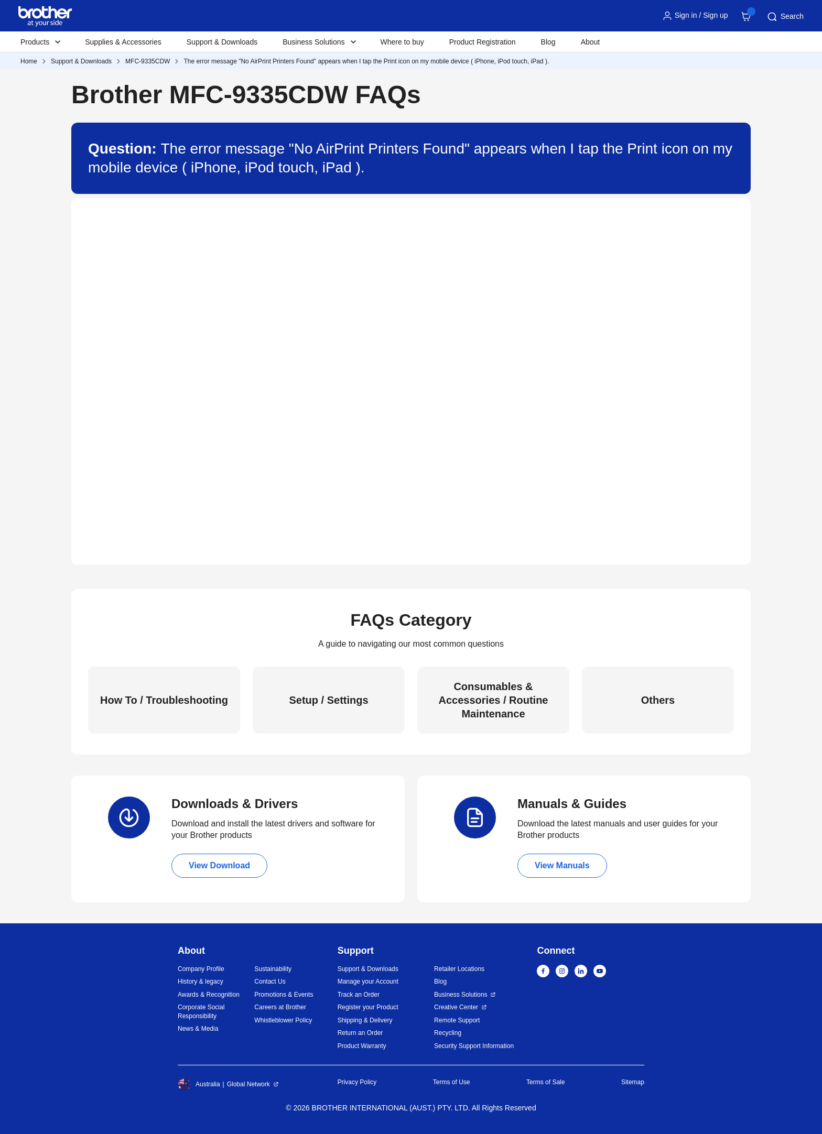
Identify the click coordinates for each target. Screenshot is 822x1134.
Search (785, 16)
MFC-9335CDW (147, 61)
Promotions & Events (283, 994)
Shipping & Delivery (365, 1020)
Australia (199, 1084)
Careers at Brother (280, 1007)
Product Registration (482, 42)
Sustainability (272, 969)
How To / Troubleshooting (164, 700)
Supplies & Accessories (123, 42)
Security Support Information (474, 1046)
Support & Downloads (222, 42)
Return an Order (360, 1033)
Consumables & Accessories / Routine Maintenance (493, 700)
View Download (219, 865)
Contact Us (269, 981)
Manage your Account (368, 981)
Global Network (248, 1084)
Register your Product (368, 1007)
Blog (548, 42)
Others (658, 700)
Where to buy (402, 42)
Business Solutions (460, 994)
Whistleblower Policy (283, 1020)
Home (28, 61)
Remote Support (457, 1020)
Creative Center (456, 1007)
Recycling (447, 1033)
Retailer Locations (459, 969)
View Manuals (562, 865)
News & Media (198, 1028)
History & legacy (200, 981)
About (590, 42)
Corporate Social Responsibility (201, 1012)
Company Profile (201, 969)
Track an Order (359, 994)
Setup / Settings (328, 700)
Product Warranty (362, 1046)
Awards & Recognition (209, 994)
